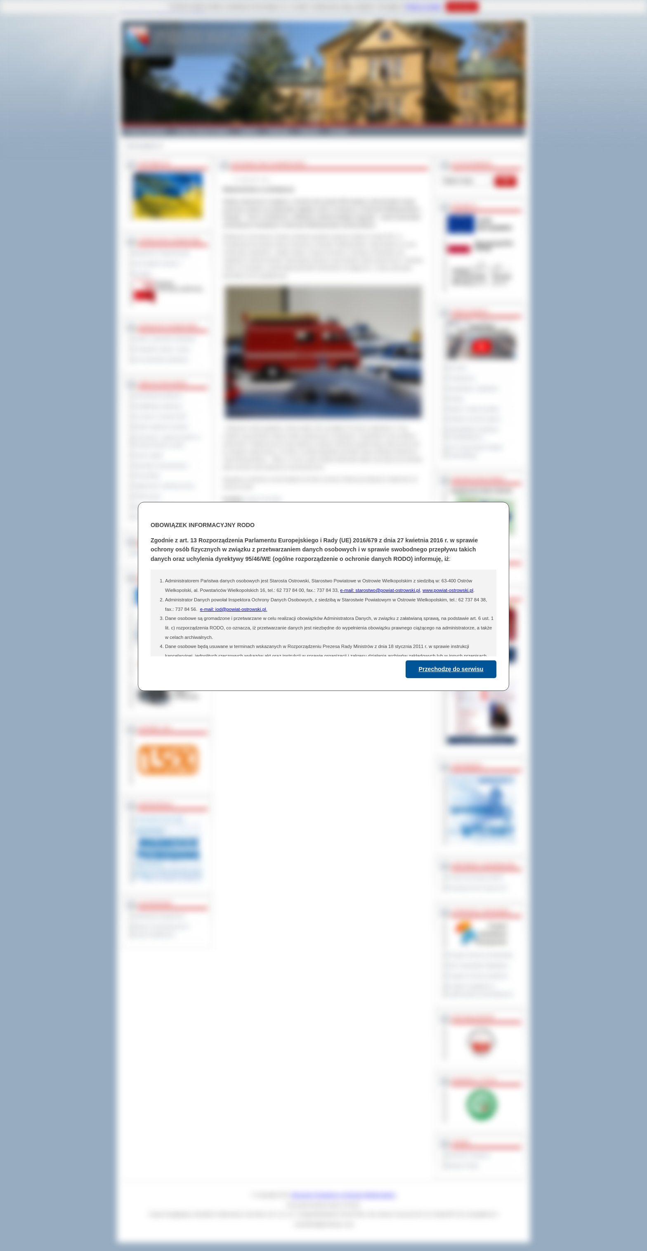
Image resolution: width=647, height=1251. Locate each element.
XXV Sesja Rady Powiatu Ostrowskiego (475, 451)
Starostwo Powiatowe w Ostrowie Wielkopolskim (343, 1195)
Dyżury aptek (148, 455)
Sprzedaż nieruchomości (161, 465)
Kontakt (339, 131)
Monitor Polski (463, 1165)
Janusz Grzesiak (263, 499)
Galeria (249, 131)
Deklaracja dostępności (159, 916)
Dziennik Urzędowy (468, 1155)
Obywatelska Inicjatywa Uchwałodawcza (473, 433)
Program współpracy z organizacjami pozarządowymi (480, 990)
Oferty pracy (147, 496)
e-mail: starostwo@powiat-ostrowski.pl (380, 590)
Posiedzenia (461, 378)
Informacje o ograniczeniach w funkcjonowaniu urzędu (167, 441)
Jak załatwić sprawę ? (158, 263)
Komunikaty (147, 475)
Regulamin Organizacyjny (162, 253)
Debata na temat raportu (474, 419)
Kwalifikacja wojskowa (158, 406)
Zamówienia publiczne (158, 396)
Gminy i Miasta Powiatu (203, 131)
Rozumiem (462, 6)
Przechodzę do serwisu (451, 669)
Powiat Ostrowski (146, 131)
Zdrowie (310, 131)
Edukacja (279, 131)
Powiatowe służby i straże (162, 349)
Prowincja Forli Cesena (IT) (477, 888)
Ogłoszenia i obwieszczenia (164, 486)
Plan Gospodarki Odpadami (478, 965)
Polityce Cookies (423, 6)
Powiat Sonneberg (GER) (475, 877)
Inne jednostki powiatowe (161, 359)
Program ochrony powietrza (478, 976)
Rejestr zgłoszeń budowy (161, 427)
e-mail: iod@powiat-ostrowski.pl (233, 609)
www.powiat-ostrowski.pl (448, 590)
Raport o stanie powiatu (473, 409)
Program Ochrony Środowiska (480, 955)
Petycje (456, 399)
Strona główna (142, 145)
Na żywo (457, 368)
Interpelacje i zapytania (473, 388)
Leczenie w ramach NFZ (160, 416)
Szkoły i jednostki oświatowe (165, 339)
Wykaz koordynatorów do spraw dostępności (161, 930)
